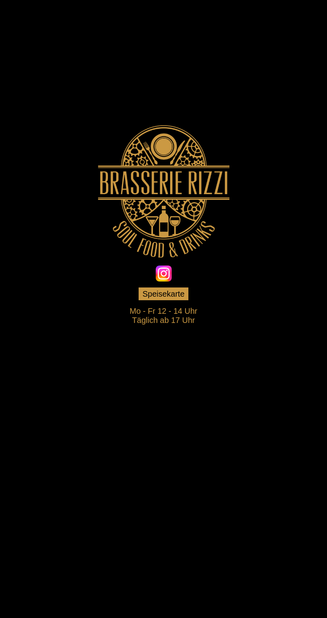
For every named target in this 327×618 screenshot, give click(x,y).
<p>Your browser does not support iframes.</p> (163, 412)
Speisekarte (164, 293)
